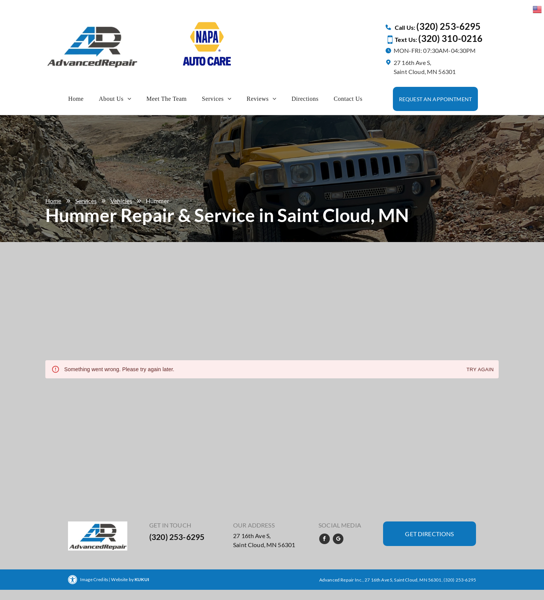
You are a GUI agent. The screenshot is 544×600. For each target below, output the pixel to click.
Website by (122, 579)
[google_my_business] (338, 540)
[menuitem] (75, 99)
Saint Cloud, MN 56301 (264, 544)
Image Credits (94, 579)
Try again (480, 370)
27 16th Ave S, (251, 535)
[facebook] (324, 540)
